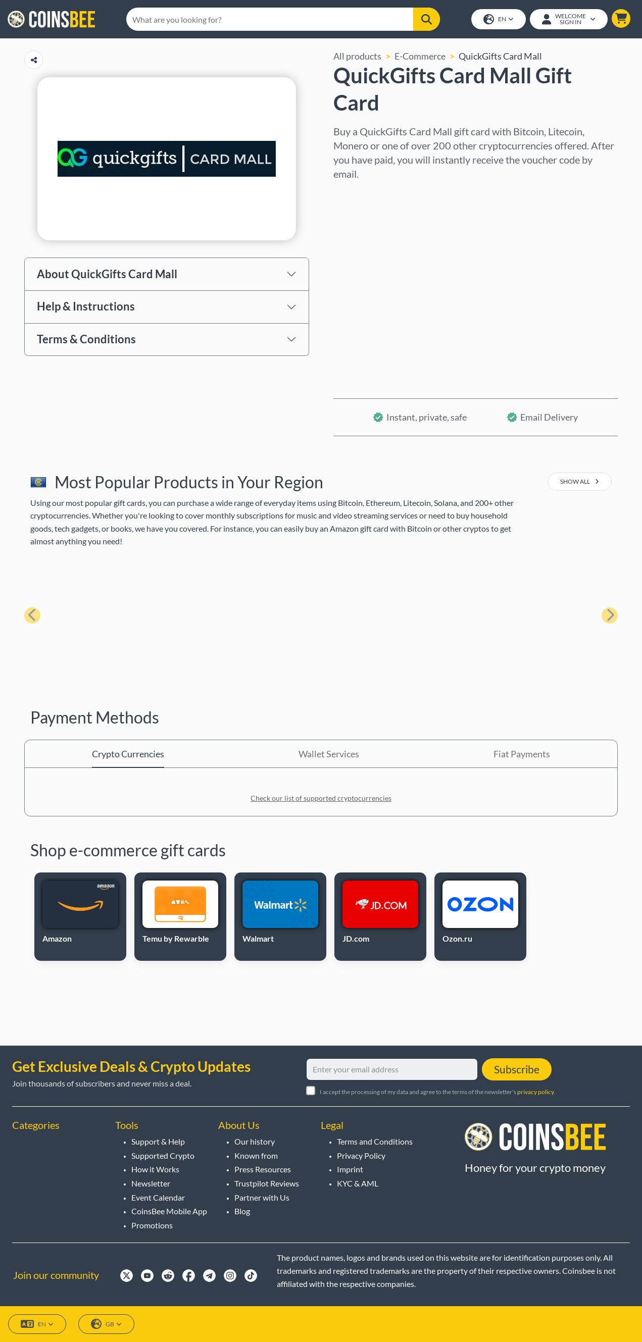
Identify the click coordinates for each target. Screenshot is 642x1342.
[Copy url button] (33, 60)
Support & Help (158, 1141)
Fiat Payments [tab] (521, 754)
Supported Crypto (162, 1155)
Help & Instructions (86, 307)
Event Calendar (158, 1197)
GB (106, 1324)
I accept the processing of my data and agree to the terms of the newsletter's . (437, 1092)
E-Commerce (420, 57)
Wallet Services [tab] (329, 754)
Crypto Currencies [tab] (128, 754)
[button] (620, 19)
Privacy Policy (361, 1155)
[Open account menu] (568, 20)
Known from (256, 1155)
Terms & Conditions (86, 340)
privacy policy (535, 1092)
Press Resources (262, 1169)
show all (579, 482)
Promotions (152, 1225)
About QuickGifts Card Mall (107, 274)
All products (357, 57)
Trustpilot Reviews (266, 1183)
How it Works (155, 1169)
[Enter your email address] (392, 1069)
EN (498, 20)
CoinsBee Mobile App (169, 1211)
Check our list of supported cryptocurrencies (321, 799)
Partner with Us (261, 1197)
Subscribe (516, 1069)
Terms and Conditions (375, 1141)
